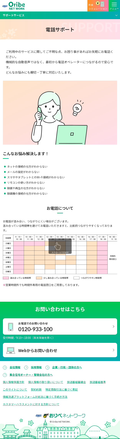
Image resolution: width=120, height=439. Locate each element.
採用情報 (36, 367)
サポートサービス (13, 15)
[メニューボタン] (114, 5)
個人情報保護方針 (13, 382)
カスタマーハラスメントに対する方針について (31, 404)
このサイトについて (15, 389)
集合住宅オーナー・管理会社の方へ (31, 375)
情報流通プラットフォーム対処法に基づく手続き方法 (35, 397)
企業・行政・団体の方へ (67, 367)
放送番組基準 (98, 382)
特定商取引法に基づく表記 (62, 389)
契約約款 (36, 389)
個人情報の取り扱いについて (45, 382)
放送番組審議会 (76, 382)
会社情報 (15, 367)
